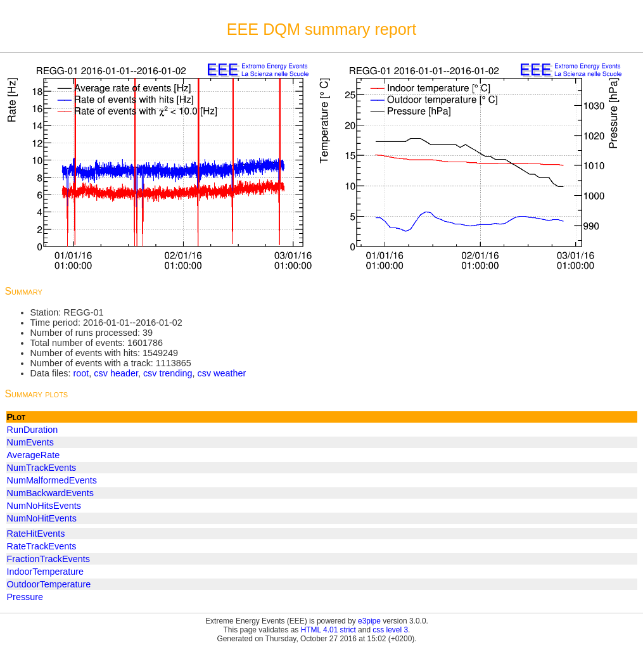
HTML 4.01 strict (328, 629)
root (81, 373)
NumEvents (30, 442)
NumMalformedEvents (52, 480)
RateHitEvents (36, 533)
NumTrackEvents (42, 468)
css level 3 (390, 629)
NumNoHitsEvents (44, 506)
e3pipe (369, 621)
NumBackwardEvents (50, 493)
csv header (116, 373)
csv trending (168, 373)
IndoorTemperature (45, 571)
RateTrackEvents (42, 546)
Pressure (25, 597)
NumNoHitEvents (42, 518)
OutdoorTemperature (49, 584)
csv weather (222, 373)
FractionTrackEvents (48, 559)
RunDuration (32, 430)
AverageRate (33, 455)
